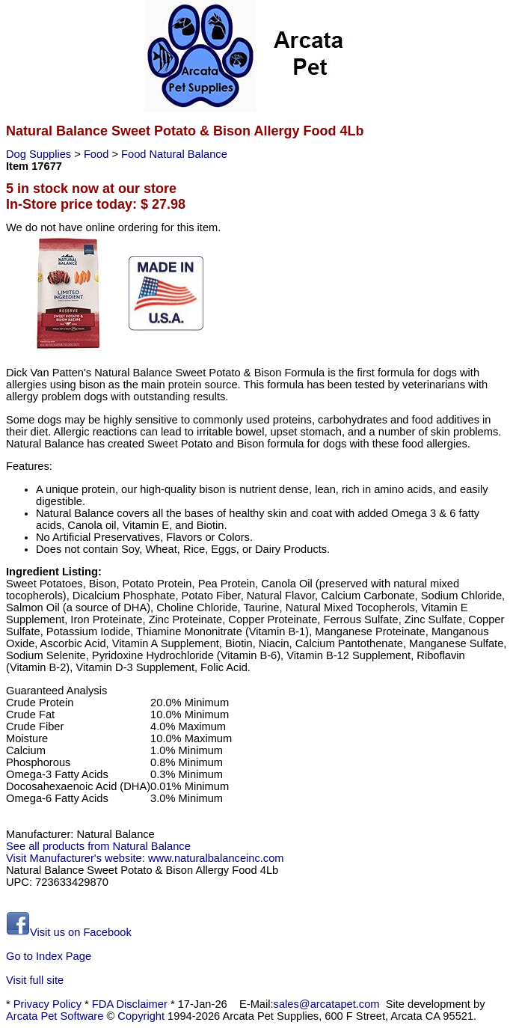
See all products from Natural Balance (98, 846)
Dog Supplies (40, 154)
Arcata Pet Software (54, 1016)
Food (97, 154)
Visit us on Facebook (69, 932)
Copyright (141, 1016)
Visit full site (35, 980)
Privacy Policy (47, 1004)
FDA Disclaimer (130, 1004)
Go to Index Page (48, 956)
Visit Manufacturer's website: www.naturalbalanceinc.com (145, 858)
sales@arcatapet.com (327, 1004)
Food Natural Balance (174, 154)
